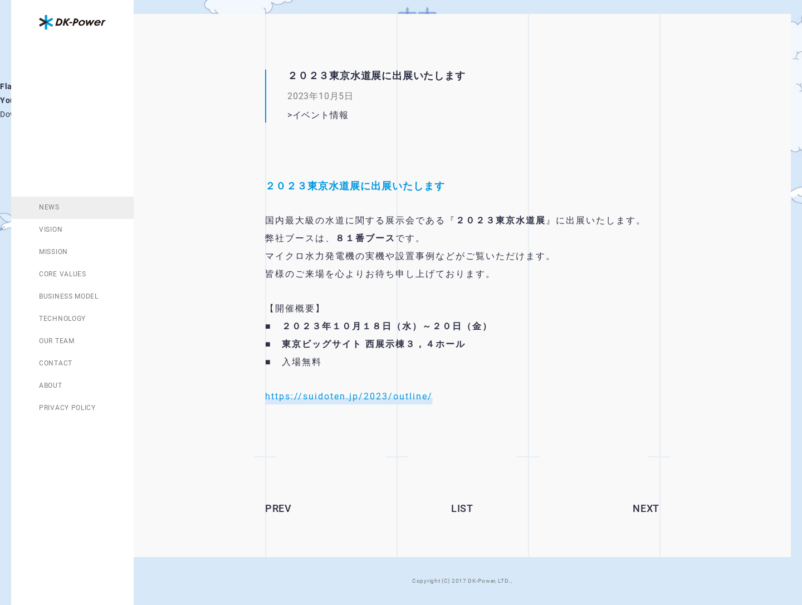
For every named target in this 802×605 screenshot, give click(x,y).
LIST (462, 508)
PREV (278, 508)
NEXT (646, 508)
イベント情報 (320, 115)
